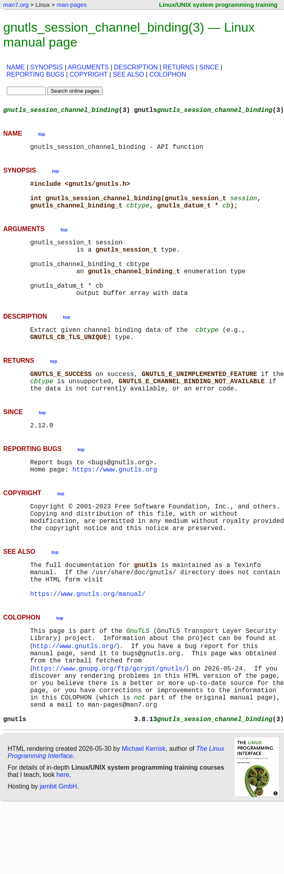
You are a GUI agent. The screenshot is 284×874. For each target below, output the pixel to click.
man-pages (71, 4)
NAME (15, 67)
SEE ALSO (128, 74)
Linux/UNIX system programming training (218, 4)
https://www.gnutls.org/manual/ (87, 643)
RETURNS (178, 67)
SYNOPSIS (46, 67)
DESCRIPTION (136, 67)
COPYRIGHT (89, 74)
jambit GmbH (58, 855)
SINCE (209, 67)
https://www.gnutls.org (115, 504)
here (62, 843)
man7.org (15, 4)
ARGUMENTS (88, 67)
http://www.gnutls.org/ (76, 699)
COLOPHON (167, 74)
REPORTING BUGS (35, 74)
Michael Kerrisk (143, 817)
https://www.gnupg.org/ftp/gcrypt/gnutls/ (111, 726)
